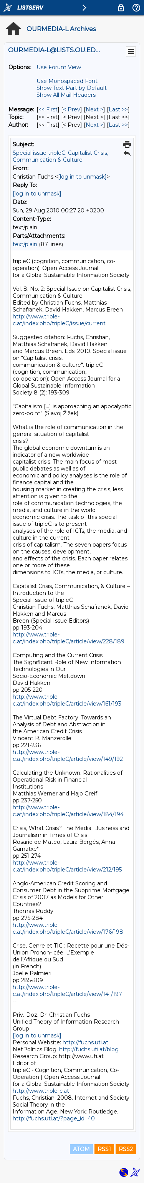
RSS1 (104, 1149)
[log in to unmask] (82, 176)
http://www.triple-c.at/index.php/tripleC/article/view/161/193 (67, 700)
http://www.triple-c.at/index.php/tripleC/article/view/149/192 (68, 755)
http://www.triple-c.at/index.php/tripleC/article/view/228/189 (68, 638)
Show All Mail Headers (66, 94)
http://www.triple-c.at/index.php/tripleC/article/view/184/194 (68, 811)
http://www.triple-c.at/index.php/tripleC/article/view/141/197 (67, 990)
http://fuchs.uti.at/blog (89, 1049)
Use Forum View (58, 67)
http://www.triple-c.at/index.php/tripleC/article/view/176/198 (68, 928)
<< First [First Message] (48, 109)
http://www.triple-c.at (41, 1090)
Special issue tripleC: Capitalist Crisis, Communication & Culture (60, 156)
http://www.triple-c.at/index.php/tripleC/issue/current (59, 320)
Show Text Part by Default (71, 87)
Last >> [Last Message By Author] (118, 124)
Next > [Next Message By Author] (94, 124)
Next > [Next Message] (94, 109)
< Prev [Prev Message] (71, 109)
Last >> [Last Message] (118, 109)
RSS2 (126, 1149)
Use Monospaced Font (67, 81)
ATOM (81, 1149)
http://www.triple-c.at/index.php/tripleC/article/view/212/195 (67, 866)
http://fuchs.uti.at (85, 1042)
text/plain (25, 244)
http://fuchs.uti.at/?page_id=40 (54, 1118)
